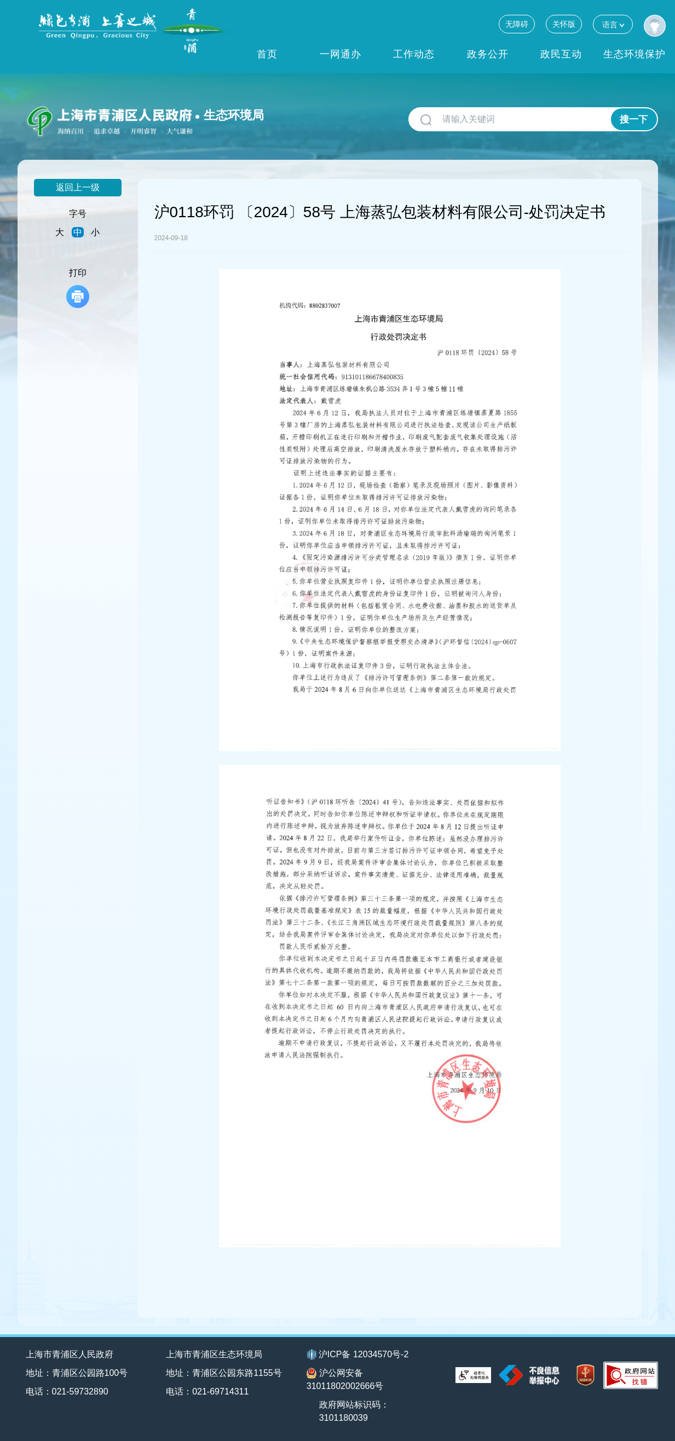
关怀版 (563, 24)
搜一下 (634, 119)
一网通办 (340, 54)
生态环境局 (234, 115)
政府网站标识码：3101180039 (354, 1411)
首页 (267, 54)
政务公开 (488, 54)
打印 (77, 288)
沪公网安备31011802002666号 (345, 1379)
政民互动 (561, 54)
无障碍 (516, 24)
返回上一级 (78, 187)
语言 (612, 24)
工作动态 (414, 54)
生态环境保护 (634, 54)
